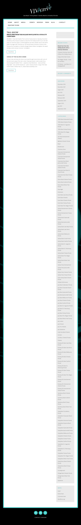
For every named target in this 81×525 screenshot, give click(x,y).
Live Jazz (60, 335)
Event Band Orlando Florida (64, 200)
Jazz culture (60, 321)
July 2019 (60, 106)
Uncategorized (61, 470)
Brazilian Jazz (61, 146)
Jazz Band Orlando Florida (64, 300)
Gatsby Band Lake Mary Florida (65, 226)
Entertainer (60, 192)
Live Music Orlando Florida (64, 337)
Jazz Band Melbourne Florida (65, 297)
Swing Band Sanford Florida (64, 441)
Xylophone (60, 480)
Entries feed (61, 493)
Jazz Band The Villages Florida (65, 316)
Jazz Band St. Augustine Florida (65, 306)
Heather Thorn (13, 25)
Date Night (60, 189)
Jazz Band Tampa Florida (64, 313)
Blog (53, 22)
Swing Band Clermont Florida (65, 420)
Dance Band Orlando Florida (65, 179)
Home (10, 22)
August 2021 (61, 89)
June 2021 (60, 92)
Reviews (40, 22)
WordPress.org (61, 499)
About (16, 22)
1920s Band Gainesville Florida (65, 119)
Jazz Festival (60, 324)
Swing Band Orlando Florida (64, 436)
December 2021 (62, 87)
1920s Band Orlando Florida (64, 122)
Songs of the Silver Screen (16, 57)
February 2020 (61, 98)
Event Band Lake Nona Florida (65, 195)
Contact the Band (40, 517)
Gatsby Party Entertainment (64, 265)
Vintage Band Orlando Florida (65, 473)
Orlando (60, 340)
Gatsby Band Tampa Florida (64, 253)
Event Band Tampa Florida (64, 203)
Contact (62, 22)
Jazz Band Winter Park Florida (65, 318)
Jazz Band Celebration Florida (65, 285)
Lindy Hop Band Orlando (64, 332)
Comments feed (62, 496)
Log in (59, 491)
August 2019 (61, 103)
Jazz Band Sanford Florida (64, 303)
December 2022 (62, 84)
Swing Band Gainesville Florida (65, 427)
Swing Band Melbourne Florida (65, 433)
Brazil (59, 144)
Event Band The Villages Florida (65, 205)
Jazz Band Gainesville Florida (64, 292)
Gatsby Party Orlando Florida (65, 272)
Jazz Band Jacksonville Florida (65, 295)
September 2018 (62, 109)
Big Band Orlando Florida (64, 141)
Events (32, 22)
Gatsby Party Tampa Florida (64, 275)
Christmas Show (62, 149)
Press (47, 22)
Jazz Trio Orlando (62, 326)
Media (23, 22)
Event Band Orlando (63, 197)
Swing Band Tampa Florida (64, 453)
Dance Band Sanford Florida (64, 182)
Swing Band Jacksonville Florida (65, 430)
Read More (11, 52)
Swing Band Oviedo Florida (64, 438)
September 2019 (62, 100)
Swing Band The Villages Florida (65, 456)
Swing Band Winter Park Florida (65, 458)
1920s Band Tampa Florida (64, 129)
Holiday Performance (63, 282)
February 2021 (61, 95)
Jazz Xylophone (61, 329)
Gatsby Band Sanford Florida (65, 241)
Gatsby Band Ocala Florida (64, 238)
